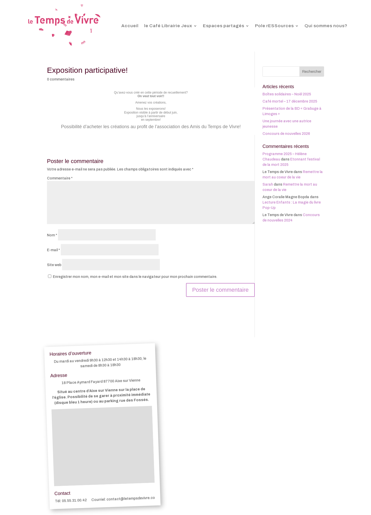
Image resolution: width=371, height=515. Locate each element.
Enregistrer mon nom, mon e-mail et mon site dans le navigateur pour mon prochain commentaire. (135, 277)
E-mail (53, 250)
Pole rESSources (274, 25)
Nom (52, 235)
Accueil (130, 25)
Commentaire (60, 178)
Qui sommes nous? (326, 25)
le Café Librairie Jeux (168, 25)
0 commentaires (60, 79)
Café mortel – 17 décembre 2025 (289, 101)
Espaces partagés (223, 25)
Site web (54, 265)
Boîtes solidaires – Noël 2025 (286, 94)
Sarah (267, 184)
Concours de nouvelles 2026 (286, 134)
